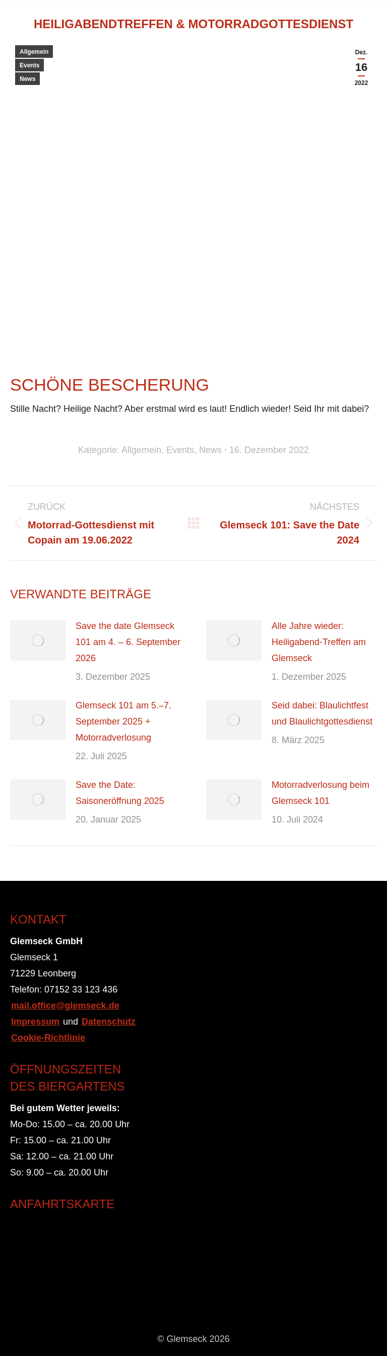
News (27, 78)
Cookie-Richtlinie (48, 1038)
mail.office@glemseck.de (65, 1006)
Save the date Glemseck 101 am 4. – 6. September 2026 (128, 642)
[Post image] (38, 640)
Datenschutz (109, 1022)
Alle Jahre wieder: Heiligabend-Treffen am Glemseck (319, 642)
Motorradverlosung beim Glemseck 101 (320, 793)
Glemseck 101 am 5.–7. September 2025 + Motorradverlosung (123, 721)
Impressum (35, 1022)
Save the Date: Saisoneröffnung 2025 (120, 793)
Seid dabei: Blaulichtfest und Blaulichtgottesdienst (322, 713)
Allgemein (34, 51)
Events (29, 65)
